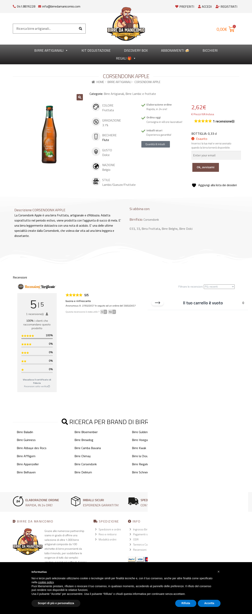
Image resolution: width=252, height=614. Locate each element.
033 (132, 228)
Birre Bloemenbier (86, 432)
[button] (80, 97)
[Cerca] (80, 28)
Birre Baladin (25, 432)
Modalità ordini (107, 539)
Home (100, 82)
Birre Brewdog (83, 439)
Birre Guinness (26, 439)
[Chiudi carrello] (157, 304)
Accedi (205, 6)
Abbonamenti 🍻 (175, 50)
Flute (105, 139)
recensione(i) (223, 121)
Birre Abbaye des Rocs (31, 448)
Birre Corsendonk (85, 464)
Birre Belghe (170, 228)
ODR (136, 539)
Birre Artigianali (51, 50)
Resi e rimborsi (108, 534)
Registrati (226, 6)
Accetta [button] (209, 603)
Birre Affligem (26, 456)
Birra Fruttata (151, 228)
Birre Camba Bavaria (87, 448)
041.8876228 (26, 6)
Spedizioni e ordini (110, 529)
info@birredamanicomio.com (61, 6)
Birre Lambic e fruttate (140, 93)
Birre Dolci (186, 228)
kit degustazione (96, 50)
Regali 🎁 (126, 58)
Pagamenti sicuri (142, 534)
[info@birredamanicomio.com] (39, 5)
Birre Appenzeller (28, 464)
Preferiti (184, 6)
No (112, 312)
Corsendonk (151, 219)
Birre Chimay (82, 456)
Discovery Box (136, 50)
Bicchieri (210, 50)
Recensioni (139, 550)
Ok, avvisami (205, 167)
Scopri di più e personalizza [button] (56, 603)
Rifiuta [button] (186, 603)
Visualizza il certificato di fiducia (37, 381)
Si (104, 312)
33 (138, 228)
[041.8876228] (14, 5)
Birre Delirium (83, 472)
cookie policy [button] (46, 582)
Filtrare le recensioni (206, 287)
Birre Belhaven (26, 472)
